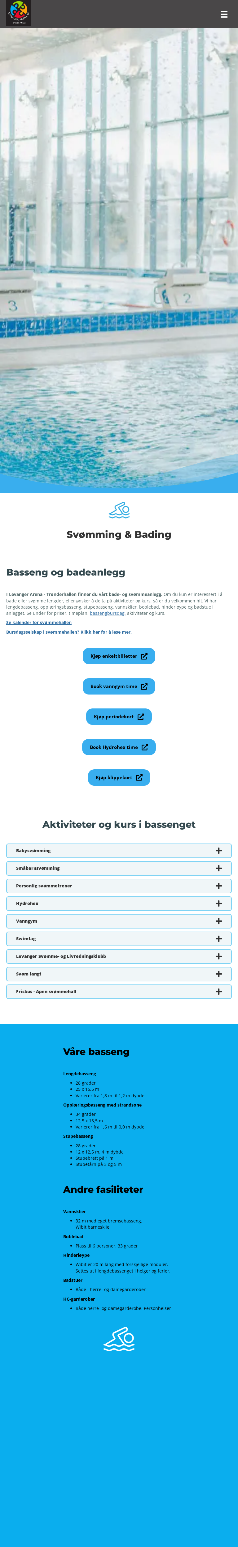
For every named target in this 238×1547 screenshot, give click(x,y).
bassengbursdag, (108, 613)
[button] (119, 656)
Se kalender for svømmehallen (39, 622)
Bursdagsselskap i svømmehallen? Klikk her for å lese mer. (69, 632)
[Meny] (224, 14)
